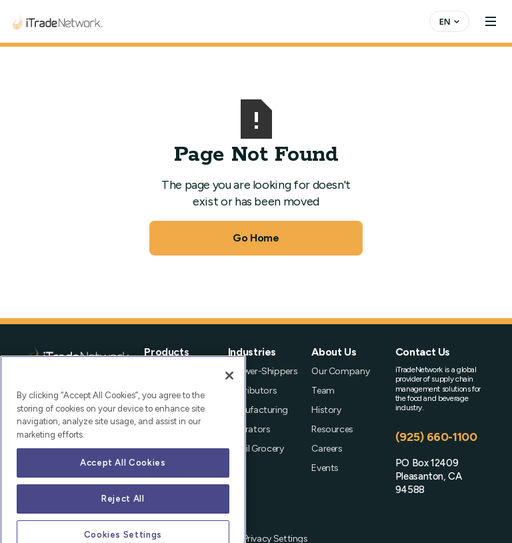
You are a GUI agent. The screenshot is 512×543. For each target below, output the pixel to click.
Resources (332, 429)
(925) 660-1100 (436, 437)
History (326, 410)
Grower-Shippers (263, 371)
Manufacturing (258, 410)
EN (445, 21)
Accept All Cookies (123, 501)
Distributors (252, 390)
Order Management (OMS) (171, 384)
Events (325, 468)
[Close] (229, 414)
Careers (326, 448)
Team (323, 390)
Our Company (340, 371)
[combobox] (449, 21)
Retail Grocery (256, 448)
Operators (249, 429)
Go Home (256, 237)
